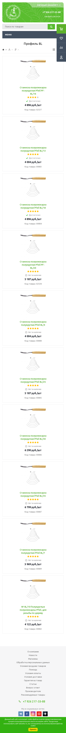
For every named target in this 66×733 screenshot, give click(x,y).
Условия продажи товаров (33, 666)
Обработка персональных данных (33, 662)
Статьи (33, 684)
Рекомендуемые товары (33, 695)
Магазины (33, 659)
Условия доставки (33, 677)
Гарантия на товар (33, 680)
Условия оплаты (33, 673)
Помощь (33, 669)
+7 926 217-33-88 (51, 12)
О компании (33, 651)
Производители (33, 691)
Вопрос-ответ (33, 687)
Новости (33, 655)
